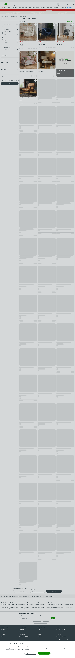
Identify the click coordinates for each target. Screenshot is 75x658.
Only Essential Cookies (31, 653)
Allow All (44, 653)
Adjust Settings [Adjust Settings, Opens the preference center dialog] (37, 656)
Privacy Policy (26, 649)
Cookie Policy (19, 649)
